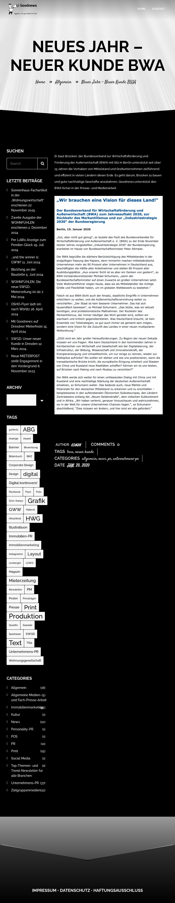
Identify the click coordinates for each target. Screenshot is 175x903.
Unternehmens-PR (126, 459)
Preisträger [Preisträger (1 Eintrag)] (29, 598)
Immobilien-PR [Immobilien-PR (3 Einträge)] (20, 536)
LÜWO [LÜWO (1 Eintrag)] (29, 563)
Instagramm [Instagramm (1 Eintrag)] (16, 554)
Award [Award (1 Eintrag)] (27, 438)
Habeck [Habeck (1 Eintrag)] (30, 509)
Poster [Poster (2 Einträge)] (13, 598)
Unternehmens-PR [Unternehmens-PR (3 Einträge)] (24, 652)
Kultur (28, 714)
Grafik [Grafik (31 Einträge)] (36, 501)
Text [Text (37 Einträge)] (15, 643)
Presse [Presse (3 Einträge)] (14, 607)
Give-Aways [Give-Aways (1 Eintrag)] (16, 500)
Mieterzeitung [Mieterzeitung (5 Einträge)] (22, 580)
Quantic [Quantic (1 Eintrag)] (13, 625)
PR (109, 459)
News (102, 459)
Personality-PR (28, 729)
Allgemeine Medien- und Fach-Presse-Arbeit (28, 698)
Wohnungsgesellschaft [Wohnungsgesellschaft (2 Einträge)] (25, 660)
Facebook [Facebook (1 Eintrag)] (15, 491)
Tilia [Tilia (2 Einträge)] (29, 642)
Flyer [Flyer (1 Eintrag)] (28, 491)
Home (141, 8)
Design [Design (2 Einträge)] (13, 474)
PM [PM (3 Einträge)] (29, 589)
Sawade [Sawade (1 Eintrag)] (27, 625)
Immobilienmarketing (28, 707)
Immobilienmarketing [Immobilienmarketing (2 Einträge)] (24, 545)
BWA (70, 452)
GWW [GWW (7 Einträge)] (15, 509)
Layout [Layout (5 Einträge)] (34, 554)
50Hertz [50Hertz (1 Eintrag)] (13, 429)
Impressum (44, 890)
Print (28, 751)
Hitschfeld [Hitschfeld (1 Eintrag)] (15, 518)
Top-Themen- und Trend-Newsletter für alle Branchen (28, 770)
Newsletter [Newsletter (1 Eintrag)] (15, 589)
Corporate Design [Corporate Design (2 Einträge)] (21, 465)
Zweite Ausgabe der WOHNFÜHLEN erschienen (26, 222)
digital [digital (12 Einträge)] (30, 474)
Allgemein (63, 82)
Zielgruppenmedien (28, 790)
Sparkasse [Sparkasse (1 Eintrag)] (15, 634)
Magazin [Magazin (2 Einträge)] (14, 571)
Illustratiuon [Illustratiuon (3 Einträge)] (18, 527)
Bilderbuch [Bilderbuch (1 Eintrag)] (15, 456)
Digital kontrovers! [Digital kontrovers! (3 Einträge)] (23, 483)
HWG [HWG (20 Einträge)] (33, 518)
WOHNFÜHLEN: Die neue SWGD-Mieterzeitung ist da (26, 287)
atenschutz (76, 890)
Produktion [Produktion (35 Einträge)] (26, 616)
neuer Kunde (84, 452)
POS (28, 736)
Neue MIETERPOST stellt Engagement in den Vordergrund (26, 361)
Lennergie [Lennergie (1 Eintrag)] (15, 563)
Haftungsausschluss (118, 890)
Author (68, 444)
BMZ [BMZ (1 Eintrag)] (29, 456)
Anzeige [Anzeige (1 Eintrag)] (13, 438)
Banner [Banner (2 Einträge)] (14, 447)
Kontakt (158, 8)
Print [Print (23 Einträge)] (30, 607)
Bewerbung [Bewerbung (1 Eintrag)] (31, 447)
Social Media (28, 758)
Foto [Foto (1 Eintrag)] (38, 491)
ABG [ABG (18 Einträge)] (29, 429)
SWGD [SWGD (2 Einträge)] (30, 634)
